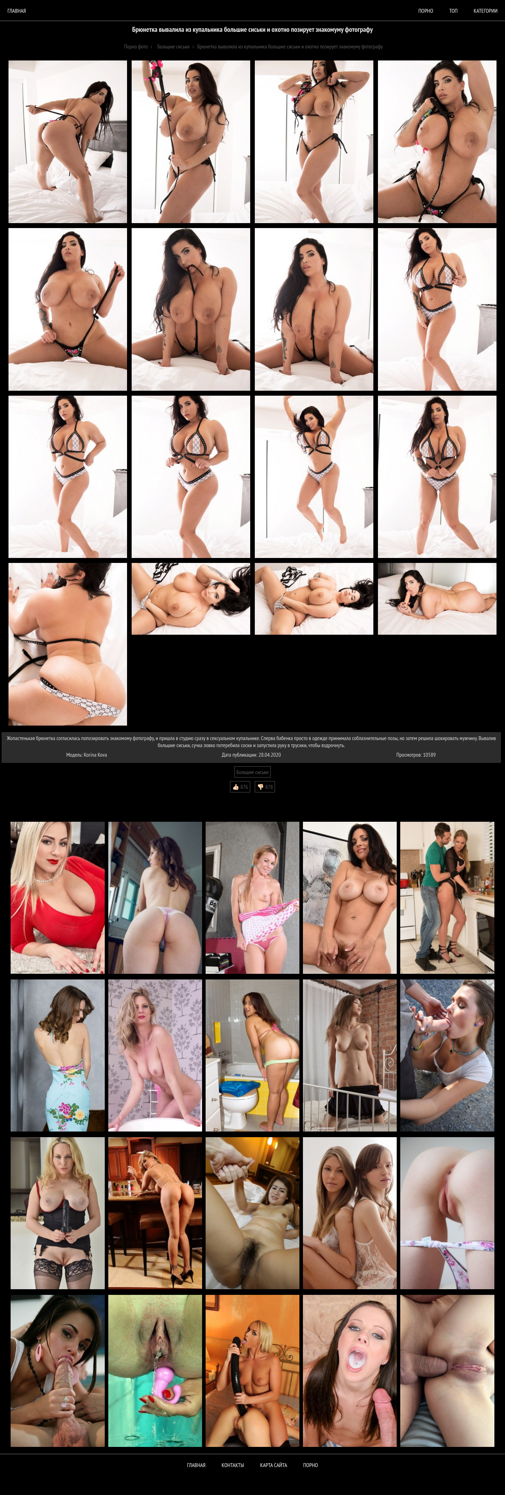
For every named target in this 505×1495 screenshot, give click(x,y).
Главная (16, 10)
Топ (453, 10)
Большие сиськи (252, 771)
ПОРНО (310, 1464)
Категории (486, 10)
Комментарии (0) (23, 797)
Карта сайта (273, 1464)
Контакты (233, 1464)
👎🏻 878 (265, 786)
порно (425, 10)
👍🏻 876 (240, 786)
